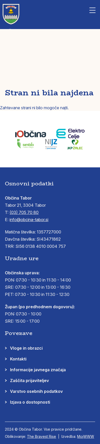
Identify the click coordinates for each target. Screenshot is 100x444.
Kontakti (18, 358)
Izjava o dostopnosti (30, 402)
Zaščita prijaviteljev (29, 380)
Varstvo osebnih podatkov (36, 391)
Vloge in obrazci (26, 348)
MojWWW (85, 436)
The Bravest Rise (41, 436)
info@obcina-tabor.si (29, 219)
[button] (92, 10)
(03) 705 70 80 (24, 212)
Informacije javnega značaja (38, 369)
